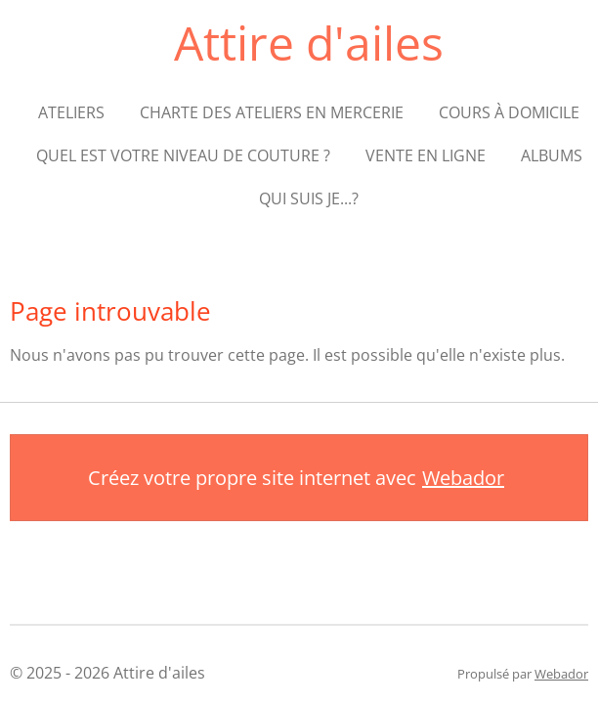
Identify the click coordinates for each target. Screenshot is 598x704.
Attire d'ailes (309, 42)
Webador (463, 477)
